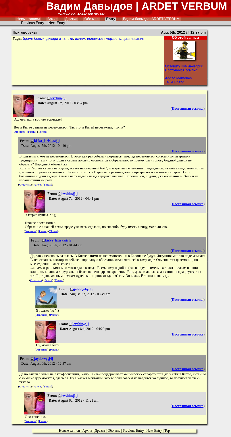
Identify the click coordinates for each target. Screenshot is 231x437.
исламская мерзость (104, 38)
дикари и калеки (59, 38)
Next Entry (56, 23)
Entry (110, 19)
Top (167, 430)
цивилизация (133, 38)
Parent (31, 131)
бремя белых (33, 38)
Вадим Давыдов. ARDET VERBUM (151, 19)
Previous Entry (32, 23)
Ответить (19, 131)
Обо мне (91, 19)
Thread (42, 131)
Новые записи (28, 19)
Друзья (71, 19)
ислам (80, 38)
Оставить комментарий (184, 66)
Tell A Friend (174, 82)
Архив (53, 19)
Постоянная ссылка (181, 70)
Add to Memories (178, 78)
